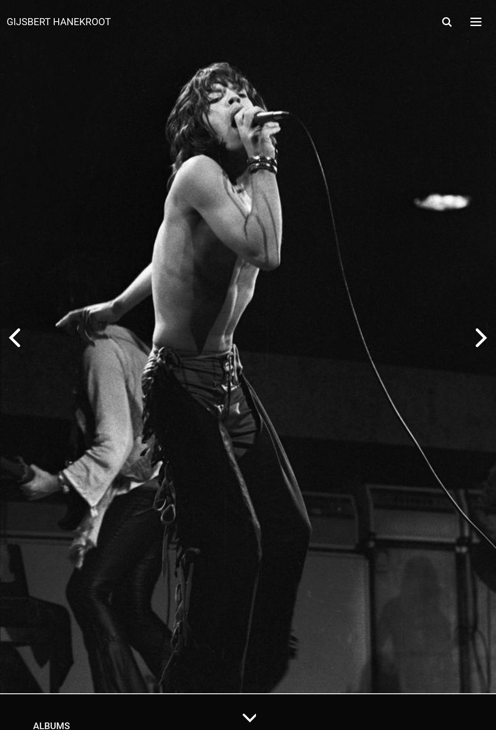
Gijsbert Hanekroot (59, 21)
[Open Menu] (475, 22)
